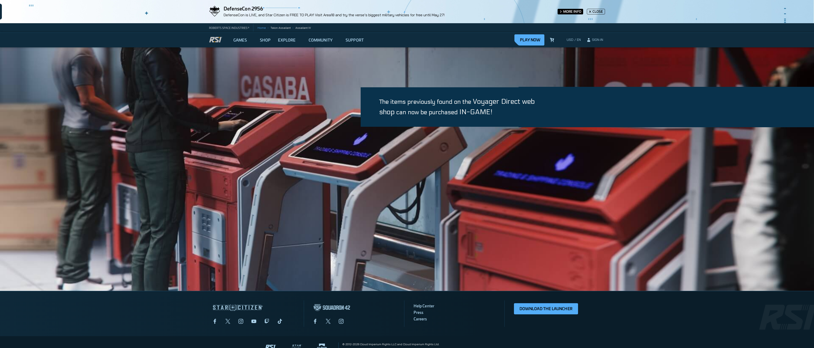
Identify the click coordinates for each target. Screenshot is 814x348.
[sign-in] (595, 40)
